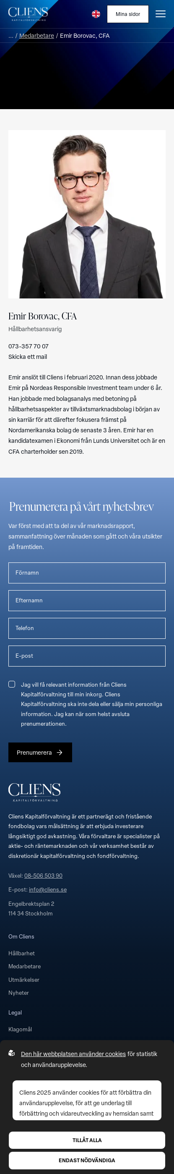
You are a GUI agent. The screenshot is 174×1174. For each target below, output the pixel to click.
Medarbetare (36, 35)
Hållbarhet (21, 953)
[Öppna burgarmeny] (161, 13)
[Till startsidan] (28, 14)
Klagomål (20, 1029)
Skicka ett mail (27, 357)
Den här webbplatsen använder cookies (73, 1054)
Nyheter (18, 992)
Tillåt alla (87, 1140)
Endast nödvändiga (87, 1160)
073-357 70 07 (28, 346)
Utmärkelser (23, 979)
